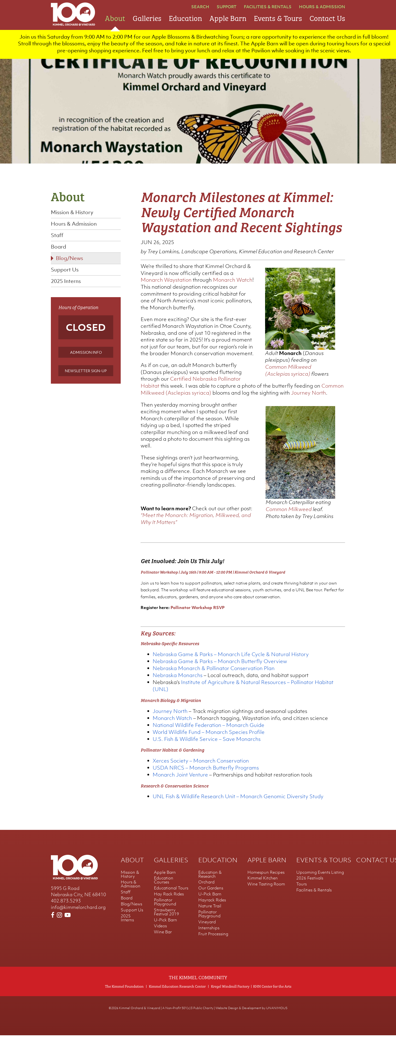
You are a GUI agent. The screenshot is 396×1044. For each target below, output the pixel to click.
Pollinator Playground (165, 911)
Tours (301, 893)
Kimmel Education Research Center (177, 994)
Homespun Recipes (266, 881)
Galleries (147, 17)
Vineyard (207, 931)
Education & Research (210, 883)
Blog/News (69, 260)
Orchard (206, 891)
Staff (57, 237)
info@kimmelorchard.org (78, 915)
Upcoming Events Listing (320, 881)
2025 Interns (66, 283)
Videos (160, 935)
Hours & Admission (322, 6)
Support (226, 6)
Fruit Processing (213, 943)
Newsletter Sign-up (86, 372)
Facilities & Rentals (268, 6)
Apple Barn (227, 17)
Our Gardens (210, 897)
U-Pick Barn (165, 929)
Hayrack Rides (212, 909)
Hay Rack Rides (169, 903)
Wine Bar (163, 941)
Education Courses (163, 889)
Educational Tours (171, 897)
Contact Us (327, 17)
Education (185, 17)
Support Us (65, 271)
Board (58, 248)
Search (200, 6)
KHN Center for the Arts (272, 994)
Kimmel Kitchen (262, 887)
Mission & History (72, 214)
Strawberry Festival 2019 (166, 921)
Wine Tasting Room (266, 893)
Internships (208, 937)
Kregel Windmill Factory (230, 994)
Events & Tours (278, 17)
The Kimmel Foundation (124, 994)
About (115, 17)
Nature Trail (209, 915)
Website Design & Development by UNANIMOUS (251, 1017)
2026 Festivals (309, 887)
